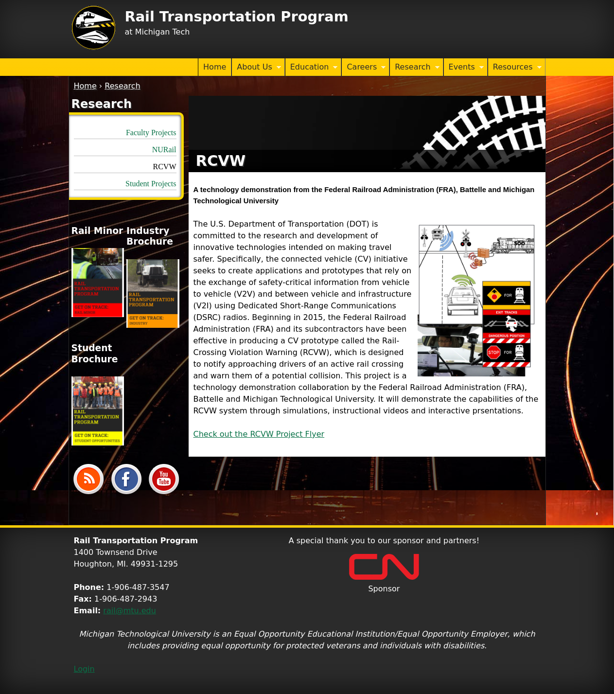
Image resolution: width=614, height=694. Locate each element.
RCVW (164, 166)
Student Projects (150, 183)
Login (84, 669)
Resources (515, 67)
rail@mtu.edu (129, 610)
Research (414, 67)
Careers (364, 67)
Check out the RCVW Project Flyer (259, 434)
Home (214, 66)
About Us (256, 67)
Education (311, 67)
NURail (164, 149)
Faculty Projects (151, 132)
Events (464, 67)
